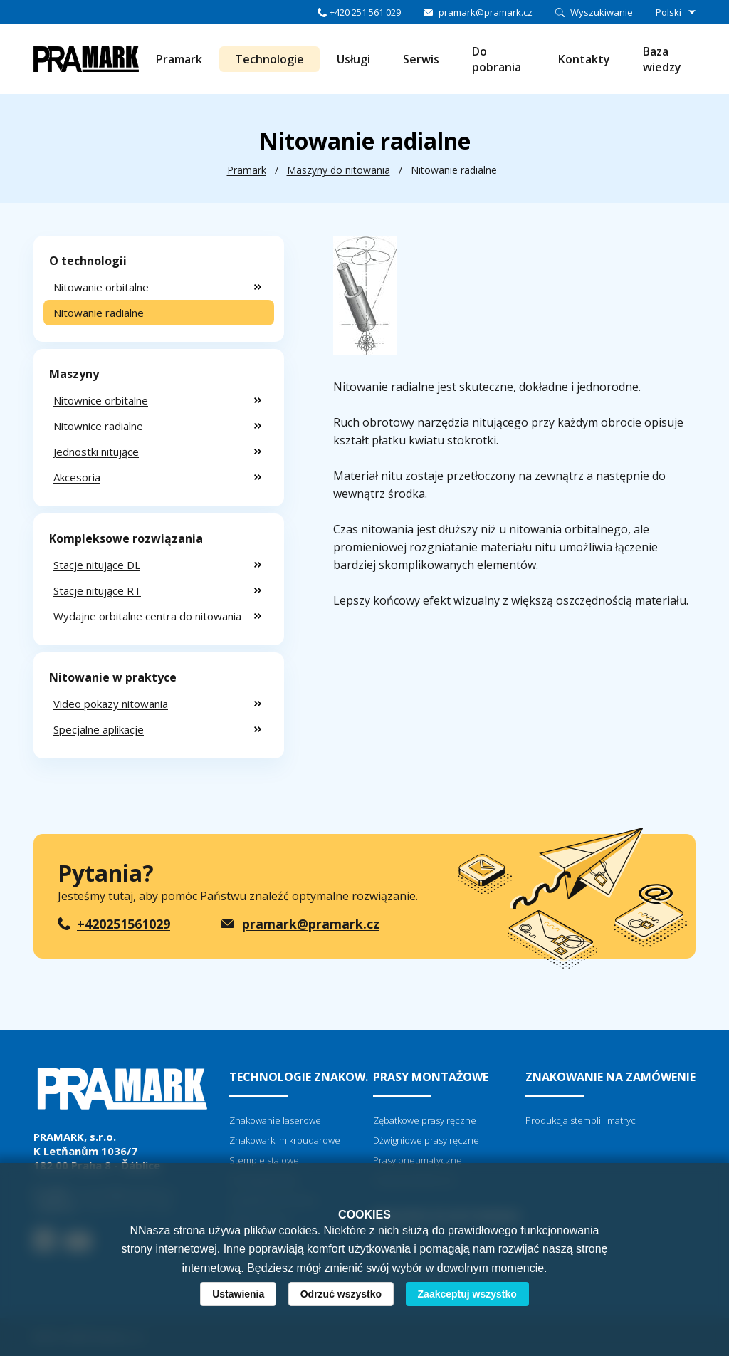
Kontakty (584, 59)
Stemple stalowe (264, 1160)
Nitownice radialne (98, 426)
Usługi (353, 59)
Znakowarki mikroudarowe (284, 1140)
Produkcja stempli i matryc (580, 1120)
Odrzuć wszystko (341, 1294)
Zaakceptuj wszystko (467, 1294)
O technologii (88, 260)
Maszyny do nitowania (338, 170)
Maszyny (74, 374)
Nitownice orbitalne (100, 400)
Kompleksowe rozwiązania (126, 538)
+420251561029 (123, 923)
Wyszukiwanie (601, 12)
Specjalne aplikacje (98, 729)
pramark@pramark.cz (486, 12)
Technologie (269, 59)
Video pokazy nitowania (110, 704)
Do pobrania (496, 59)
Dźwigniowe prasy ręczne (426, 1140)
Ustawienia (238, 1294)
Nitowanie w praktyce (113, 677)
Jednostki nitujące (96, 451)
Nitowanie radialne (98, 313)
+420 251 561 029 (365, 12)
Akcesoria (76, 477)
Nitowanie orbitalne (101, 287)
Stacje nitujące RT (97, 590)
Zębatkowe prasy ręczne (424, 1120)
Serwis (421, 59)
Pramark (179, 59)
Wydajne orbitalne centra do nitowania (147, 616)
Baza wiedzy (662, 59)
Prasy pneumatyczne (417, 1160)
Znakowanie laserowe (275, 1120)
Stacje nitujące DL (96, 565)
